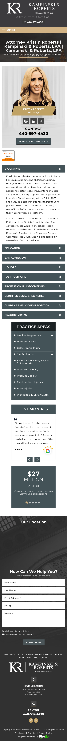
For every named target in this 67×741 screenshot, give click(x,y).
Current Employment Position (27, 305)
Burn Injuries (25, 388)
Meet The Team (25, 654)
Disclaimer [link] (20, 733)
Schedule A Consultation (33, 141)
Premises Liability (27, 369)
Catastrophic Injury (28, 348)
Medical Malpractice (29, 335)
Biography (12, 168)
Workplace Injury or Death (33, 395)
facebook (31, 720)
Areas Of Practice (44, 654)
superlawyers (41, 121)
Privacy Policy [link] (45, 733)
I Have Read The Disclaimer (19, 634)
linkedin (33, 121)
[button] (27, 502)
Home (6, 654)
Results (59, 654)
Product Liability (27, 376)
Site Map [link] (32, 733)
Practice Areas (16, 315)
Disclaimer (7, 631)
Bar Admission (15, 257)
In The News (25, 658)
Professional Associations (25, 286)
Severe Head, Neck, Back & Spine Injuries (33, 362)
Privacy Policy (22, 631)
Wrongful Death (26, 341)
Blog (35, 658)
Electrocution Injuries (30, 382)
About (13, 654)
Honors (10, 267)
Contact (44, 658)
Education (12, 248)
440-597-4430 (35, 22)
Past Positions (15, 276)
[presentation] (30, 459)
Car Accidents (25, 354)
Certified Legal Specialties (24, 295)
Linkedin (36, 720)
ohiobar (26, 121)
